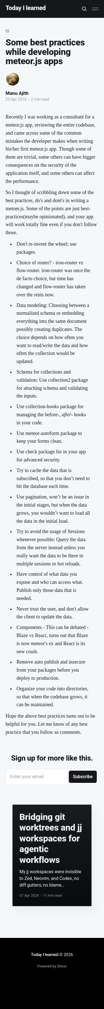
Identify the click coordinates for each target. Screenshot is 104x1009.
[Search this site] (84, 8)
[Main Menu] (95, 9)
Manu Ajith (17, 93)
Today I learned (26, 8)
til (7, 31)
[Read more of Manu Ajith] (13, 79)
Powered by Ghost (52, 966)
